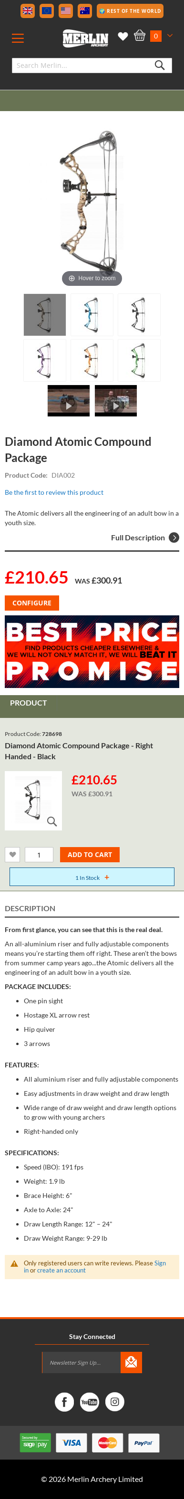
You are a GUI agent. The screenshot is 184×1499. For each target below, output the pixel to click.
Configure (31, 602)
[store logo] (85, 38)
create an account (61, 1270)
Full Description (145, 537)
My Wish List (121, 36)
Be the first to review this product (54, 492)
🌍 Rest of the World (130, 11)
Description (30, 908)
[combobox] (92, 65)
